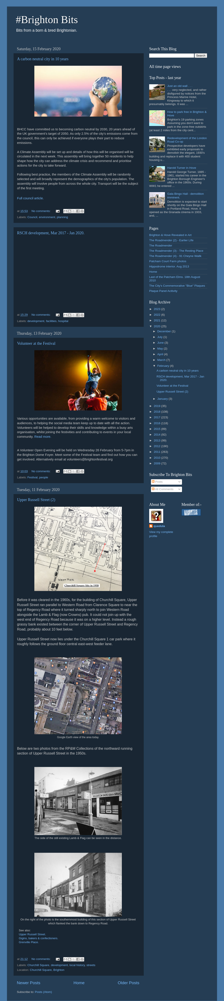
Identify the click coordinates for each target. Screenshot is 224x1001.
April (160, 354)
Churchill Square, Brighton (47, 970)
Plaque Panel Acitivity (163, 291)
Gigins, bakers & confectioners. (38, 938)
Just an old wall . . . (179, 86)
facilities (51, 321)
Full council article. (30, 198)
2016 (157, 423)
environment (47, 217)
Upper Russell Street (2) (36, 500)
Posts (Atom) (43, 992)
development (35, 321)
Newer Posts (28, 982)
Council (32, 217)
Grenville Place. (29, 942)
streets (90, 965)
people (43, 477)
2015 (157, 429)
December (164, 331)
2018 (157, 411)
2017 (157, 417)
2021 (157, 320)
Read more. (42, 436)
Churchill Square (38, 965)
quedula (159, 526)
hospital (63, 321)
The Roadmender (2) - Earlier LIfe (171, 240)
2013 (157, 440)
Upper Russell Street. (32, 934)
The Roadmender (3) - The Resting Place (176, 250)
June (160, 342)
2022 (157, 314)
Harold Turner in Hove (181, 167)
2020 (157, 326)
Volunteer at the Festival (36, 343)
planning (62, 217)
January (163, 398)
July (160, 337)
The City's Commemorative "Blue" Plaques (177, 285)
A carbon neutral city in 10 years (42, 59)
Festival (32, 477)
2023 (157, 309)
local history (77, 965)
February (163, 365)
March (161, 360)
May (160, 348)
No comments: (41, 211)
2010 (157, 457)
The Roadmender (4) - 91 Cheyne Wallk (175, 256)
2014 (157, 434)
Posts (157, 481)
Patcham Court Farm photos (167, 261)
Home (79, 982)
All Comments (162, 489)
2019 (157, 406)
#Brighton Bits (47, 19)
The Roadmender (160, 245)
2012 (157, 446)
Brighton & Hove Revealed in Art (170, 235)
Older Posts (128, 982)
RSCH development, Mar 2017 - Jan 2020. (50, 233)
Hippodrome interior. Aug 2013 (169, 266)
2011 (157, 451)
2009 (157, 463)
